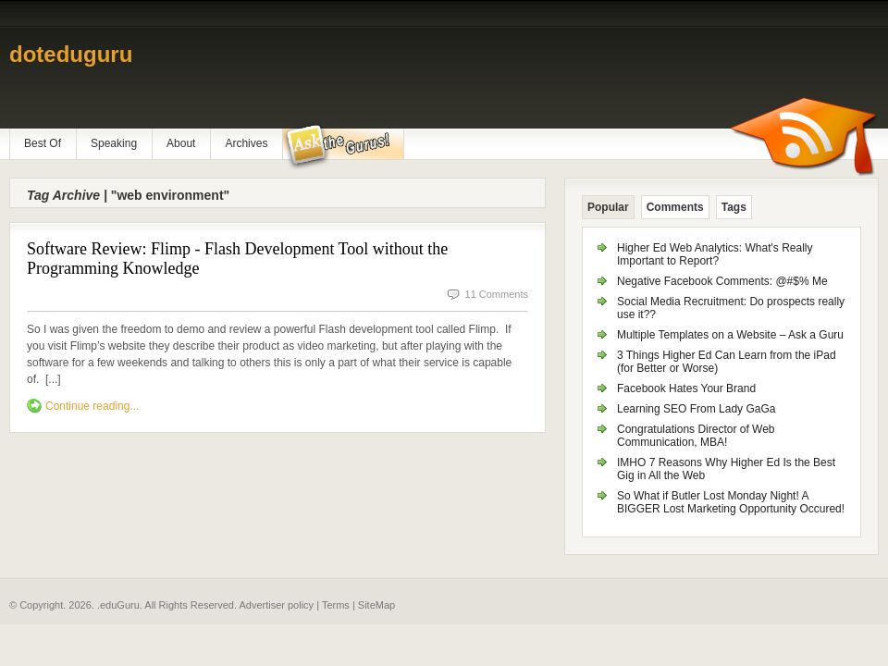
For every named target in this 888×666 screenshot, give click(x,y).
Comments (675, 207)
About (180, 143)
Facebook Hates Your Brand (686, 388)
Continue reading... (92, 406)
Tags (734, 207)
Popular (608, 207)
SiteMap (376, 604)
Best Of (42, 143)
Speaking (114, 143)
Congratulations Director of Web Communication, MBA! (696, 436)
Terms (336, 604)
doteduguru (70, 54)
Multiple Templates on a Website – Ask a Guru (730, 334)
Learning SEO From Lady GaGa (696, 408)
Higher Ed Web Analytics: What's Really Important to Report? (715, 254)
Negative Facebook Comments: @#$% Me (722, 281)
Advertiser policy (276, 604)
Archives (246, 143)
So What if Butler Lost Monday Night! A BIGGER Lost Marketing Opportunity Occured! (731, 502)
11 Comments (496, 294)
